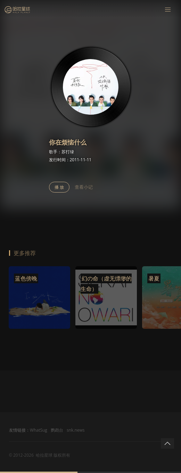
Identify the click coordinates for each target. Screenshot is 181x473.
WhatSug (38, 430)
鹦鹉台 (57, 430)
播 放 (59, 187)
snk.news (76, 430)
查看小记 (84, 187)
